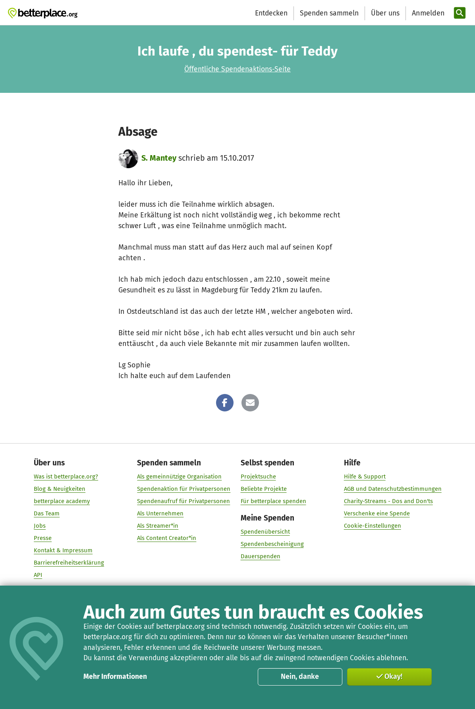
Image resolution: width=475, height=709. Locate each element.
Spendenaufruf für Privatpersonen (183, 501)
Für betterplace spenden (273, 501)
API (38, 574)
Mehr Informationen (115, 676)
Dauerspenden (260, 556)
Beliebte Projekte (263, 488)
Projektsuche (258, 476)
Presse (43, 538)
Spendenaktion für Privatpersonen (183, 488)
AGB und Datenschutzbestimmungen (392, 488)
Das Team (47, 513)
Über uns (385, 13)
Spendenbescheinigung (271, 544)
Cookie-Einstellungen (372, 525)
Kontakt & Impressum (63, 550)
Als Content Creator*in (166, 538)
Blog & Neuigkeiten (59, 488)
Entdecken (271, 13)
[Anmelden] (427, 13)
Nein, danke (300, 676)
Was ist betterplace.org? (66, 476)
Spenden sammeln (329, 13)
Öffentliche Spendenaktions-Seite (237, 69)
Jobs (40, 525)
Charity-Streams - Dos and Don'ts (388, 501)
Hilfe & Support (364, 476)
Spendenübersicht (265, 531)
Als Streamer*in (157, 525)
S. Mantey (158, 158)
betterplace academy (62, 501)
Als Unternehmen (160, 513)
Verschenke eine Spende (376, 513)
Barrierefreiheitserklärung (69, 562)
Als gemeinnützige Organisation (179, 476)
